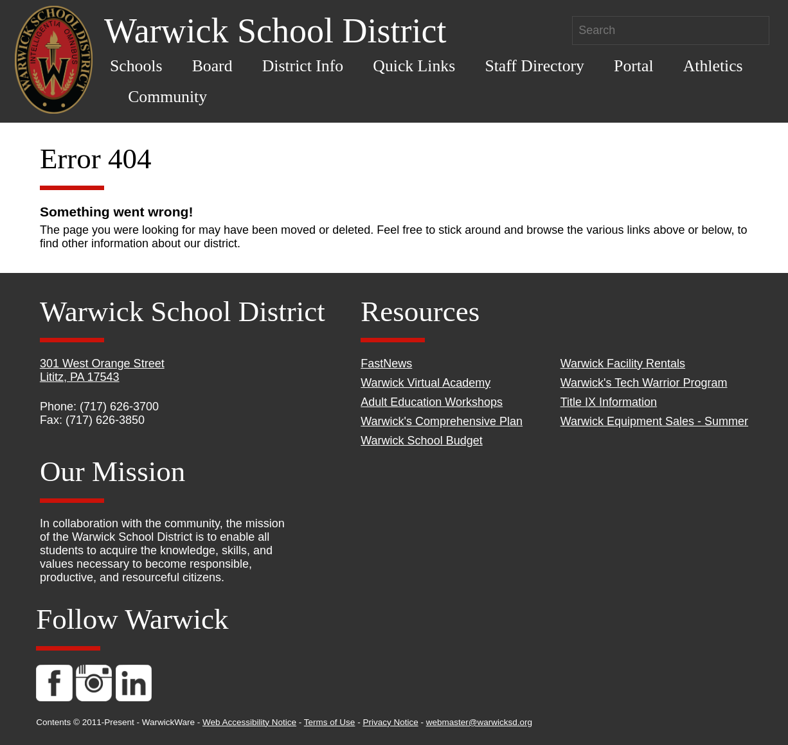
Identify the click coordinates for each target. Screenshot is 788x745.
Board (212, 66)
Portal (633, 66)
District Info (303, 66)
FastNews (386, 363)
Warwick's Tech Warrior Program (644, 382)
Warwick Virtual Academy (425, 382)
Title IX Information (608, 402)
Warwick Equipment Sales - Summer (654, 421)
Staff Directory (534, 66)
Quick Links (414, 66)
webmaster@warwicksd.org (479, 722)
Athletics (713, 66)
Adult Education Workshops (432, 402)
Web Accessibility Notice (249, 722)
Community (167, 96)
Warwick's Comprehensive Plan (442, 421)
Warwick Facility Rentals (622, 363)
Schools (136, 66)
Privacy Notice (390, 722)
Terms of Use (329, 722)
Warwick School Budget (421, 440)
